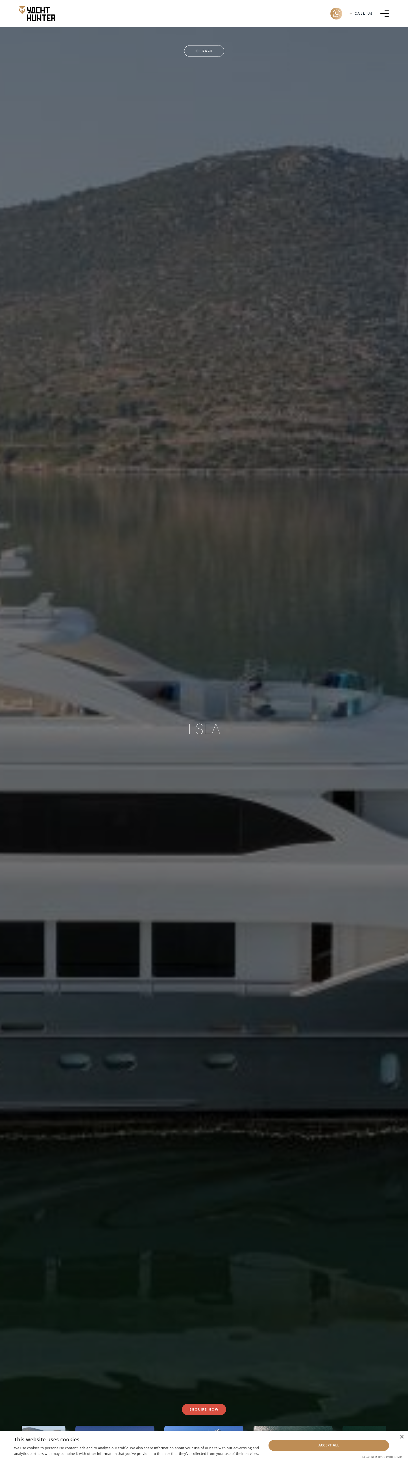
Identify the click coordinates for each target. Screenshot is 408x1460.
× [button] (402, 1437)
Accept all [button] (328, 1445)
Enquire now (204, 1409)
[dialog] (204, 1445)
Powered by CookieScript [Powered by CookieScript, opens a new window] (383, 1457)
